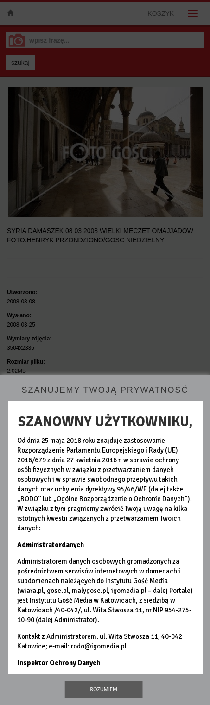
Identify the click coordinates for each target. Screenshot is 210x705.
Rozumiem (103, 689)
